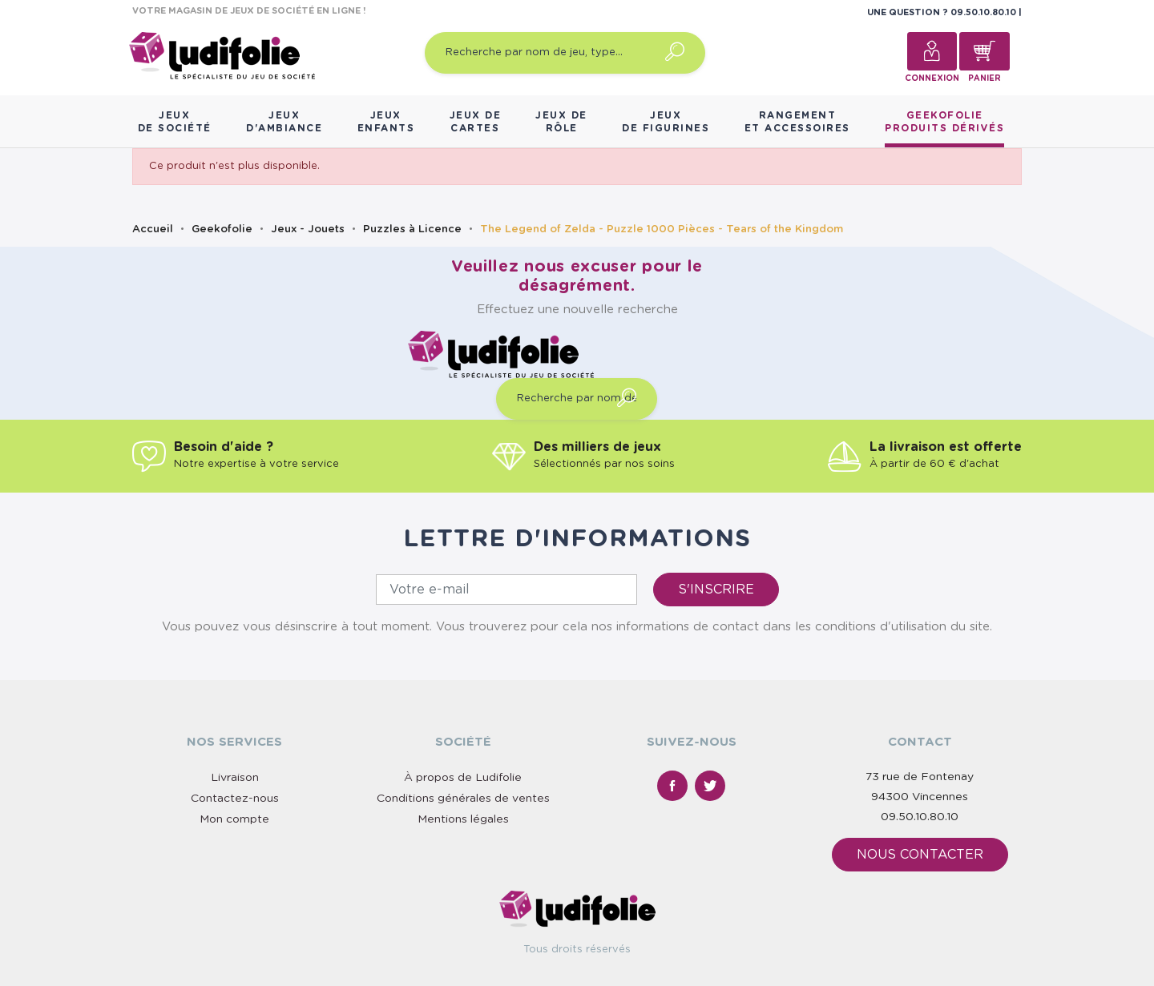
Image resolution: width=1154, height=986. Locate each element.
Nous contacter (920, 854)
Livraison (235, 777)
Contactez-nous (235, 798)
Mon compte (234, 819)
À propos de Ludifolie (463, 777)
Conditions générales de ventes (463, 798)
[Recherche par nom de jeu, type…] (565, 53)
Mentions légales (463, 819)
